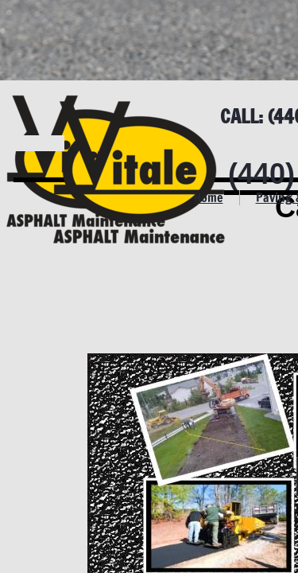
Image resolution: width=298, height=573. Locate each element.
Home (208, 197)
